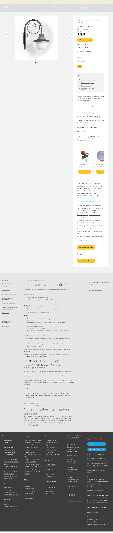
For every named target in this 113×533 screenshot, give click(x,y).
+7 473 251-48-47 (64, 6)
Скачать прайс (29, 499)
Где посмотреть (29, 495)
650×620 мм (81, 62)
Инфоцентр (26, 8)
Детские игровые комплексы (11, 494)
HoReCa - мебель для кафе (10, 473)
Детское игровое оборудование (12, 496)
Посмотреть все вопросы (95, 292)
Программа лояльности (93, 521)
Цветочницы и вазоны (9, 451)
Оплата (27, 485)
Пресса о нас (49, 453)
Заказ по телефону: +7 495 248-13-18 (88, 137)
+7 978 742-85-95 (64, 7)
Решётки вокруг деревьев (10, 461)
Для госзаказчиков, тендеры (9, 295)
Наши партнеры (50, 449)
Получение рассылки (7, 330)
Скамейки (6, 444)
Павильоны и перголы (9, 458)
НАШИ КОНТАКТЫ (72, 487)
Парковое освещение (9, 456)
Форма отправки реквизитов (9, 305)
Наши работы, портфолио (53, 456)
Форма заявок (6, 290)
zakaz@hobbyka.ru (48, 9)
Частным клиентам (51, 466)
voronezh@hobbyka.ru (73, 481)
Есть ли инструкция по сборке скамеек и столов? (99, 284)
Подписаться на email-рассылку (95, 456)
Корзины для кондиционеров (11, 510)
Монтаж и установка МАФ (32, 461)
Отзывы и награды (51, 451)
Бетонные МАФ (8, 489)
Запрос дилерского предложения (7, 325)
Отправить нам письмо (84, 141)
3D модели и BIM (50, 495)
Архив (5, 482)
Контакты (32, 8)
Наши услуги (27, 437)
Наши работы (32, 6)
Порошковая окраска (30, 458)
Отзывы (90, 45)
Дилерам (17, 8)
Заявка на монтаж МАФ (8, 320)
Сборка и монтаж (29, 490)
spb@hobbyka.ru (71, 463)
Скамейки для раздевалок (10, 508)
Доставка (27, 487)
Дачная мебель (8, 441)
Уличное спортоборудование (11, 463)
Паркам (48, 473)
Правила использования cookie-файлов (97, 525)
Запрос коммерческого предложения (8, 300)
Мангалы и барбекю (9, 475)
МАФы (5, 485)
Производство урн (51, 483)
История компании (51, 441)
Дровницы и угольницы (10, 491)
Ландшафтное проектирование (33, 468)
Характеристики (82, 45)
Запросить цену (86, 41)
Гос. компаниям (50, 471)
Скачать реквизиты (86, 248)
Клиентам (26, 481)
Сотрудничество (49, 489)
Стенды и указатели (9, 470)
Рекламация (5, 316)
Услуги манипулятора (31, 470)
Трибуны (6, 465)
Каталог (16, 6)
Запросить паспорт (86, 86)
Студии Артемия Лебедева (75, 502)
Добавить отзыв (86, 261)
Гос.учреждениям (50, 468)
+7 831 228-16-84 (64, 9)
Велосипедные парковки (10, 453)
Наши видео (49, 493)
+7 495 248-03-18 (72, 457)
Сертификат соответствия (88, 81)
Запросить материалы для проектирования (88, 89)
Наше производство (23, 6)
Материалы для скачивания (32, 497)
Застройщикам (50, 475)
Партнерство (48, 462)
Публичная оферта (92, 523)
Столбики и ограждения (10, 468)
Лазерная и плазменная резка (33, 441)
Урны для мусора (8, 449)
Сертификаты (49, 446)
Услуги (21, 8)
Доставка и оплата (82, 48)
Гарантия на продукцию (31, 492)
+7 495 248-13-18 (47, 6)
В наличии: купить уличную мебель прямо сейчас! (56, 2)
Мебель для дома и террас (10, 477)
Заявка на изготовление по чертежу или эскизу (9, 310)
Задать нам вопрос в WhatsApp (86, 139)
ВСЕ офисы (54, 9)
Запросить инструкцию (87, 84)
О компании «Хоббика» (51, 437)
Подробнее (80, 241)
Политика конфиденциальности (95, 518)
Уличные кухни (8, 480)
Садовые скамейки (8, 446)
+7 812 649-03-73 (47, 7)
